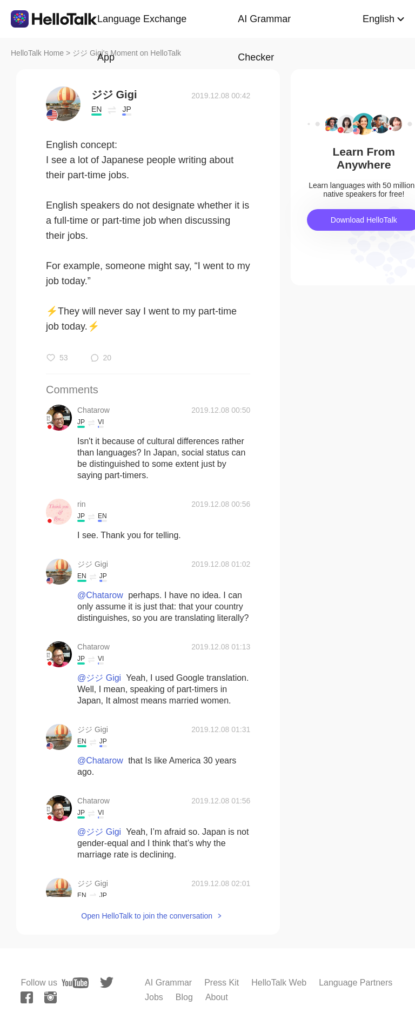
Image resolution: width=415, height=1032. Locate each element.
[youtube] (75, 982)
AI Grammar (168, 982)
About (216, 997)
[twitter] (106, 982)
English (378, 19)
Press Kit (221, 982)
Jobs (154, 997)
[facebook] (27, 997)
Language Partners (355, 982)
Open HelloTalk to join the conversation (146, 916)
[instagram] (50, 997)
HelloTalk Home (37, 53)
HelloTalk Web (278, 982)
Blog (184, 997)
